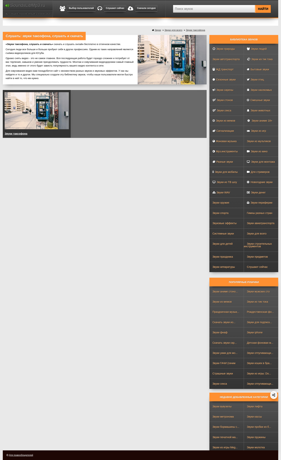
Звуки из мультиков (259, 141)
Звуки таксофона (195, 30)
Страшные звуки (223, 373)
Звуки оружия (221, 202)
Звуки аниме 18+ (259, 121)
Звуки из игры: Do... (259, 373)
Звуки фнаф (220, 332)
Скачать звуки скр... (225, 342)
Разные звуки (223, 161)
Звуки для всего (173, 30)
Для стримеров (258, 171)
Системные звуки (223, 233)
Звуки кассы (254, 416)
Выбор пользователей (81, 8)
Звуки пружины (256, 437)
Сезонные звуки (224, 79)
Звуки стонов (223, 100)
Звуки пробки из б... (259, 426)
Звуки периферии (259, 202)
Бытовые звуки (258, 69)
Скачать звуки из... (224, 322)
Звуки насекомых (259, 89)
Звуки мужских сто (258, 291)
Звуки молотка (256, 447)
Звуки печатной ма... (225, 437)
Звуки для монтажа (261, 161)
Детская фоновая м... (260, 342)
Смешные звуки (258, 100)
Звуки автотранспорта (226, 59)
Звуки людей (257, 48)
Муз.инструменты (225, 151)
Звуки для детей (223, 243)
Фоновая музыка (225, 141)
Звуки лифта (254, 406)
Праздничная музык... (226, 311)
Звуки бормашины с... (226, 426)
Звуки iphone (255, 332)
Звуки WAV (221, 192)
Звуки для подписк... (259, 322)
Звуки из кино (257, 151)
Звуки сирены (223, 89)
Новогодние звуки (259, 182)
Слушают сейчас (115, 8)
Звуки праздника (223, 256)
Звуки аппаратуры (224, 266)
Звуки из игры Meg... (225, 447)
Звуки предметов (257, 256)
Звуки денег (256, 192)
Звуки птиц (255, 79)
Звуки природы (224, 48)
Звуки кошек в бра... (259, 363)
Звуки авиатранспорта (261, 223)
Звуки (158, 30)
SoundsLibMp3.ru (25, 5)
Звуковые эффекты (225, 223)
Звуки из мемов (224, 120)
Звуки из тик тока (259, 59)
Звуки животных (258, 110)
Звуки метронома (223, 416)
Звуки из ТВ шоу (225, 182)
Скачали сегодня (146, 8)
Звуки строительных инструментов (258, 245)
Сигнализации (223, 130)
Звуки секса (222, 110)
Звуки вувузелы (222, 406)
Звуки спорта (221, 213)
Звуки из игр (256, 130)
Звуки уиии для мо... (225, 353)
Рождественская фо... (260, 311)
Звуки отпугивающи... (260, 353)
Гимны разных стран (259, 213)
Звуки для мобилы (225, 171)
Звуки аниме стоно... (225, 291)
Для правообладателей (21, 455)
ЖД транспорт (223, 69)
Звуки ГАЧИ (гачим (224, 363)
